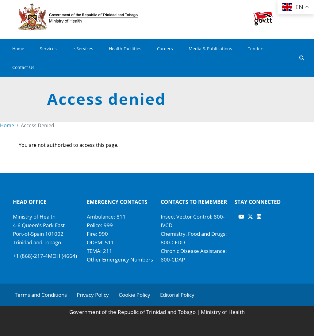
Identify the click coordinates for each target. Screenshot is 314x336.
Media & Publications (210, 49)
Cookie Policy (134, 294)
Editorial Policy (177, 294)
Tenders (256, 49)
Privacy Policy (93, 294)
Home (18, 49)
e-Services (82, 49)
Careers (165, 49)
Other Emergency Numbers (120, 259)
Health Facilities (125, 49)
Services (48, 49)
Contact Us (23, 67)
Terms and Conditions (41, 294)
